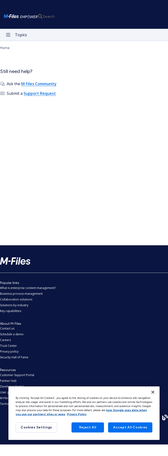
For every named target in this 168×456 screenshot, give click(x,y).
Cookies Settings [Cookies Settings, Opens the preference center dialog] (36, 427)
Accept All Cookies (130, 427)
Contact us (7, 328)
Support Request (40, 93)
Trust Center (8, 346)
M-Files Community (39, 83)
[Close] (153, 392)
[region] (84, 413)
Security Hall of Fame (14, 357)
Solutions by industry (14, 305)
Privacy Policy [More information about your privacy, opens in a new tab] (77, 414)
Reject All (87, 427)
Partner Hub (8, 381)
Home (4, 48)
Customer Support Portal (17, 375)
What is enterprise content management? (28, 288)
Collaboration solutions (16, 299)
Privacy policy (9, 351)
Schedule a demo (12, 334)
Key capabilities (10, 311)
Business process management (21, 294)
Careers (5, 340)
